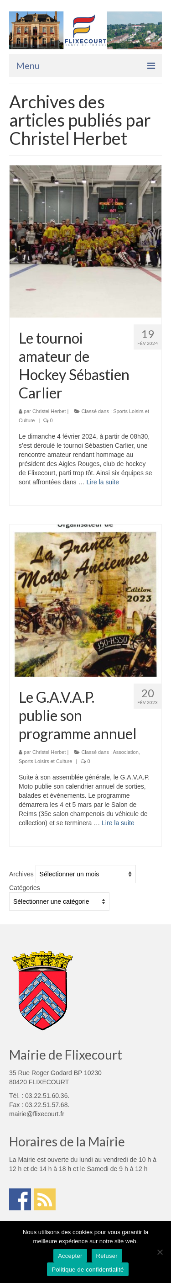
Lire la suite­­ (102, 482)
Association (126, 752)
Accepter (70, 1255)
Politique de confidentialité (88, 1269)
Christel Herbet (49, 411)
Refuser (107, 1255)
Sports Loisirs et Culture (45, 761)
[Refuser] (159, 1251)
